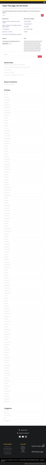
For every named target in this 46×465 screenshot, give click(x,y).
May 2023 (6, 177)
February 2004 (7, 398)
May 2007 (6, 383)
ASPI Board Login (37, 452)
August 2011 (6, 352)
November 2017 (7, 288)
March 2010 (6, 362)
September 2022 (7, 195)
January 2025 (6, 133)
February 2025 (7, 130)
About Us (23, 446)
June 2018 (6, 272)
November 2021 (7, 213)
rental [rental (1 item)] (33, 46)
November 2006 (7, 386)
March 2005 (6, 393)
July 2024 (6, 146)
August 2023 (6, 172)
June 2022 (6, 197)
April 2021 (6, 223)
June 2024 (6, 148)
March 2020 (6, 241)
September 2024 (7, 143)
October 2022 (7, 192)
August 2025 (6, 115)
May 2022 (6, 200)
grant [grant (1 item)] (39, 43)
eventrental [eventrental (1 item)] (35, 43)
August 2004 (6, 396)
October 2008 (7, 375)
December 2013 (7, 334)
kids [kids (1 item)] (31, 45)
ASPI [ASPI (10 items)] (33, 41)
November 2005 (7, 391)
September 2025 (7, 112)
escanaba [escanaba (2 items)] (30, 43)
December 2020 (7, 228)
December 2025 (7, 105)
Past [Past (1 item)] (40, 45)
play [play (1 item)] (28, 46)
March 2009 (6, 370)
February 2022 (7, 205)
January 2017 (6, 311)
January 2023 (6, 184)
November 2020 (7, 231)
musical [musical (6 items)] (36, 45)
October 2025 (7, 110)
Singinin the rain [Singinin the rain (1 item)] (31, 48)
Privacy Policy (23, 460)
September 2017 (7, 293)
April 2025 (6, 125)
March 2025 (6, 128)
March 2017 (6, 306)
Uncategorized (27, 24)
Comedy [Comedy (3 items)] (40, 41)
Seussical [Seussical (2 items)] (25, 48)
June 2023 (6, 174)
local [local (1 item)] (33, 45)
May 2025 (6, 123)
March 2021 (6, 226)
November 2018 (7, 264)
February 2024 (7, 159)
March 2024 (6, 156)
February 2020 (7, 244)
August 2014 (6, 331)
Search (5, 54)
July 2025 (6, 117)
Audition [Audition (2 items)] (36, 41)
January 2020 (6, 246)
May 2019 (6, 257)
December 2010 (7, 357)
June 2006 (6, 388)
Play (25, 31)
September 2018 (7, 267)
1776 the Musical (5, 29)
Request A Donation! (23, 433)
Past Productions (27, 29)
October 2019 (7, 249)
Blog (23, 450)
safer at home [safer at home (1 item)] (37, 46)
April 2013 (6, 339)
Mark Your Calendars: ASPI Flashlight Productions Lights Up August (17, 67)
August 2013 (6, 337)
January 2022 (6, 208)
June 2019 (6, 254)
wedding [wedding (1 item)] (34, 50)
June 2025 (6, 120)
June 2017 (6, 298)
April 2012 (6, 347)
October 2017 (7, 290)
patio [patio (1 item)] (25, 46)
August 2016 (6, 316)
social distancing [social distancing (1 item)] (37, 48)
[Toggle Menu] (44, 2)
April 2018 (6, 277)
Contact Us (23, 451)
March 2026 (6, 97)
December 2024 (7, 135)
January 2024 (6, 161)
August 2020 (6, 233)
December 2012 (7, 342)
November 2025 (7, 107)
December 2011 (7, 349)
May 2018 (6, 275)
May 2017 (6, 300)
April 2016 (6, 318)
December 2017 (7, 285)
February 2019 (7, 262)
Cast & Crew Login (38, 446)
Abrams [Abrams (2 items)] (25, 41)
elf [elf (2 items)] (24, 43)
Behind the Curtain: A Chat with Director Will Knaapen (14, 64)
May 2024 (6, 151)
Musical (25, 26)
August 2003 (6, 401)
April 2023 (6, 179)
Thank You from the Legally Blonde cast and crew (12, 34)
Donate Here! (23, 430)
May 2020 (6, 236)
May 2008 (6, 378)
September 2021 (7, 218)
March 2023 (6, 182)
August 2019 (6, 251)
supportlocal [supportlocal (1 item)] (26, 50)
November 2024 (7, 138)
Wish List (23, 449)
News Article (26, 21)
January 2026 (6, 102)
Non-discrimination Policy (33, 460)
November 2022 (7, 190)
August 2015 (6, 324)
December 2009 (7, 365)
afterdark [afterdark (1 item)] (29, 41)
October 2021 (7, 215)
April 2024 (6, 154)
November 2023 (7, 164)
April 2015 (6, 326)
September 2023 (7, 169)
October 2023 (7, 166)
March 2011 (6, 355)
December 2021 (7, 210)
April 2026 (6, 94)
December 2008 (7, 373)
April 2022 (6, 202)
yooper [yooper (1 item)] (38, 50)
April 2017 (6, 303)
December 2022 (7, 187)
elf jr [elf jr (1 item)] (27, 43)
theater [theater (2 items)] (31, 50)
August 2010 (6, 360)
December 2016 (7, 313)
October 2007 (7, 380)
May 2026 (6, 92)
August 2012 (6, 344)
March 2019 (6, 259)
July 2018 (6, 270)
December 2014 (7, 329)
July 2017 (6, 295)
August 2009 (6, 367)
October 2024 (7, 141)
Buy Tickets (23, 447)
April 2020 (6, 239)
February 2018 (7, 280)
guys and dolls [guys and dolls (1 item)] (26, 45)
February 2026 (7, 99)
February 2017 (7, 308)
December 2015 (7, 321)
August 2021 (6, 221)
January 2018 (6, 282)
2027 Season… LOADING (7, 31)
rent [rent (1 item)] (30, 46)
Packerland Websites (40, 463)
